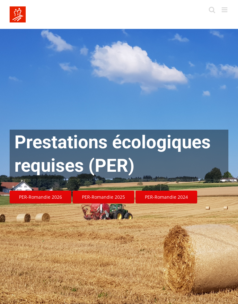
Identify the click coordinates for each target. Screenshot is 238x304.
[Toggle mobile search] (212, 9)
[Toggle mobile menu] (225, 9)
